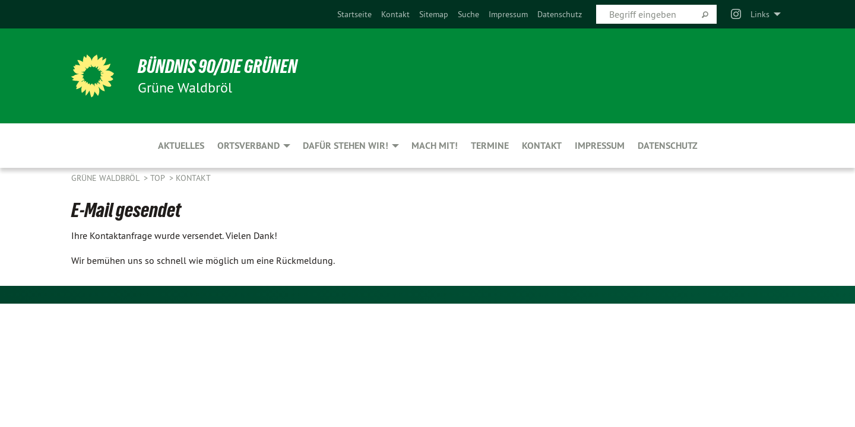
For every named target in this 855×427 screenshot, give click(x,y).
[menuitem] (354, 14)
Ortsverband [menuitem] (248, 145)
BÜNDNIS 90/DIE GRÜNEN (217, 66)
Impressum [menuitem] (600, 145)
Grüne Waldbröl (106, 178)
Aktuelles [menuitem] (181, 145)
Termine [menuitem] (490, 145)
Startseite (354, 14)
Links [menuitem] (760, 14)
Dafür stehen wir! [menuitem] (345, 145)
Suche (468, 14)
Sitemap (433, 14)
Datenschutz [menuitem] (668, 145)
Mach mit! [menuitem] (434, 145)
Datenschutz (559, 14)
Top (158, 178)
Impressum (508, 14)
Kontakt (395, 14)
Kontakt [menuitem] (542, 145)
